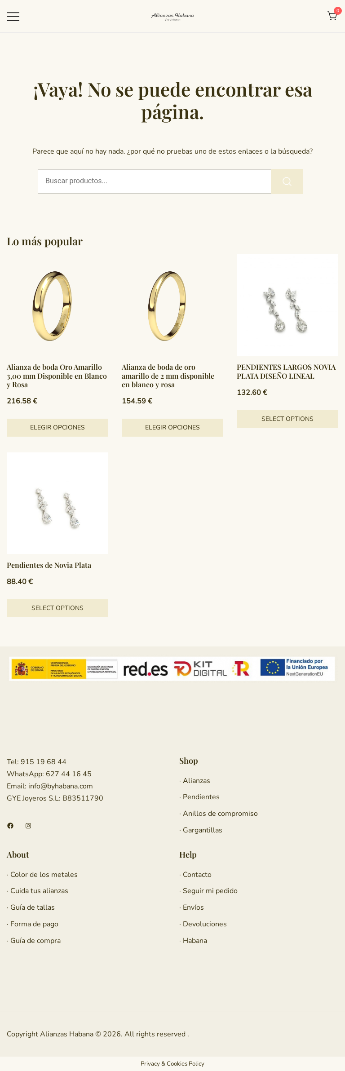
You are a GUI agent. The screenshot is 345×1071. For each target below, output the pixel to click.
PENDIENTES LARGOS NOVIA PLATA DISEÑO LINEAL (286, 371)
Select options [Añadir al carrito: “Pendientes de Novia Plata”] (57, 608)
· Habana (193, 941)
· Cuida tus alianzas (37, 891)
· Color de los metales (42, 875)
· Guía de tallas (31, 907)
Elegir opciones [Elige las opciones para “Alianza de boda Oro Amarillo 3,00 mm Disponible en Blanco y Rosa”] (57, 427)
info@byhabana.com (60, 786)
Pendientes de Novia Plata (49, 565)
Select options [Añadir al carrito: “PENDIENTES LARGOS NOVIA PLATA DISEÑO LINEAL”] (287, 419)
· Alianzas (194, 781)
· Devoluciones (203, 924)
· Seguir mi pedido (208, 891)
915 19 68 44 (42, 762)
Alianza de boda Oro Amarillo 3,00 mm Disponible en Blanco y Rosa (57, 375)
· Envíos (191, 907)
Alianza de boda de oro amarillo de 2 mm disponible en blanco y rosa (168, 375)
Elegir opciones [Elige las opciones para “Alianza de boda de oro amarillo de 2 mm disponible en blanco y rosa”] (172, 427)
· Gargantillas (200, 830)
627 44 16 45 (68, 774)
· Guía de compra (34, 941)
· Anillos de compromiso (218, 814)
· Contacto (195, 875)
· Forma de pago (32, 924)
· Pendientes (199, 797)
